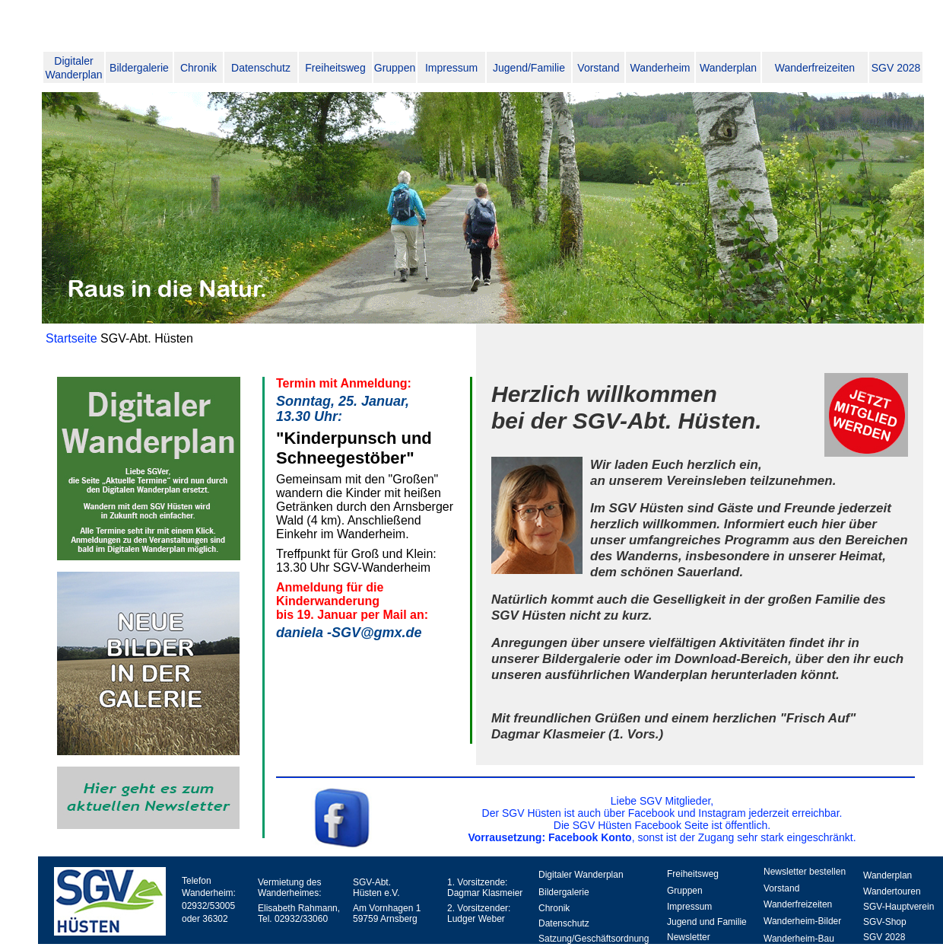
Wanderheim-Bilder (802, 921)
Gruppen (394, 68)
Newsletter (688, 937)
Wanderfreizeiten (815, 68)
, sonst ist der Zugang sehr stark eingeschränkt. (662, 837)
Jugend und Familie (707, 922)
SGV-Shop (884, 922)
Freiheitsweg (335, 68)
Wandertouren (892, 891)
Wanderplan (728, 68)
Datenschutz (261, 68)
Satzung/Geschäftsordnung (593, 938)
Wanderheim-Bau (799, 938)
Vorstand (598, 68)
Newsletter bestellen (805, 871)
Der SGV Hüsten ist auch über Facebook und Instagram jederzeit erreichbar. (662, 813)
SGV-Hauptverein (898, 906)
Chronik (198, 68)
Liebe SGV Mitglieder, (662, 801)
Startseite (73, 338)
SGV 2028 (896, 68)
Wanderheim (660, 68)
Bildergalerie (139, 68)
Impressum (451, 68)
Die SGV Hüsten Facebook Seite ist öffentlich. (662, 825)
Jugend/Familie (529, 68)
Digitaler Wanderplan (581, 874)
